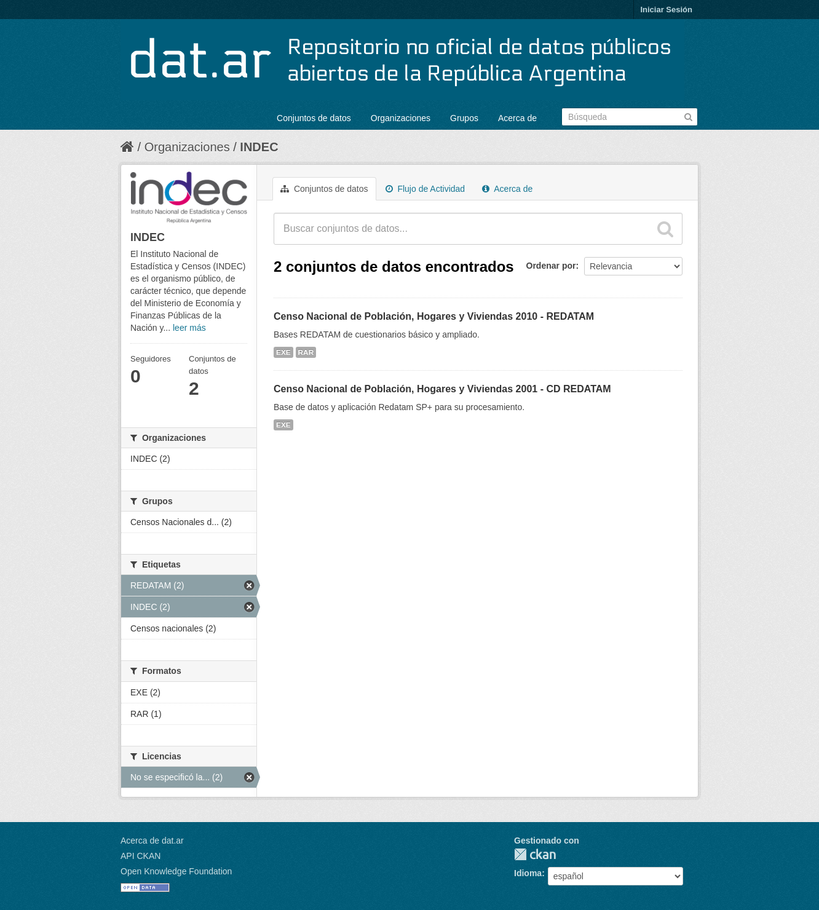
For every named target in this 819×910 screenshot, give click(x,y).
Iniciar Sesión (666, 9)
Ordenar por (551, 266)
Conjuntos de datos (314, 118)
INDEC (259, 147)
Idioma (528, 873)
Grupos (464, 118)
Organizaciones (400, 118)
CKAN (535, 854)
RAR (306, 352)
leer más (189, 328)
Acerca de (517, 118)
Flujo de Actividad (425, 189)
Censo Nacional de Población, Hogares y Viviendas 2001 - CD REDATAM (442, 389)
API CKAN (140, 856)
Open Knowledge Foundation (176, 871)
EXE (283, 352)
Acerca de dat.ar (152, 840)
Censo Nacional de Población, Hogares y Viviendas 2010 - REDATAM (434, 316)
